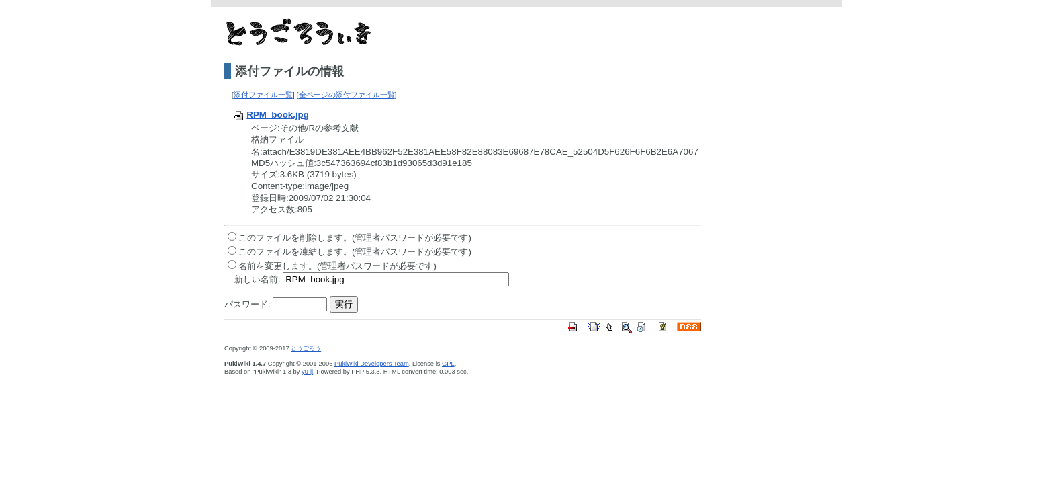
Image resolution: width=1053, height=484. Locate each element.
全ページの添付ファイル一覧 (347, 95)
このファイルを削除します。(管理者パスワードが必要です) (354, 238)
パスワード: (247, 304)
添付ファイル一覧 (263, 95)
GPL (448, 363)
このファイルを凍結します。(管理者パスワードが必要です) (354, 252)
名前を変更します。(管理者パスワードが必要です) (337, 266)
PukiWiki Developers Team (371, 363)
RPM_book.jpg (271, 115)
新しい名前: (257, 279)
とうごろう (306, 348)
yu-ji (307, 371)
